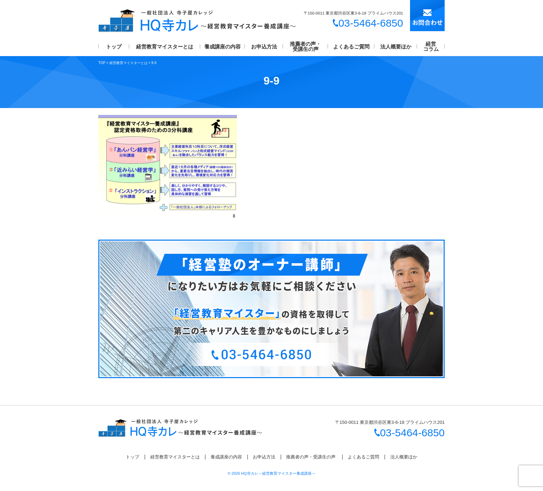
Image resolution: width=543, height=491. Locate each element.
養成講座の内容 (222, 47)
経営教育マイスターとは (164, 47)
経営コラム (431, 46)
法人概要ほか (395, 47)
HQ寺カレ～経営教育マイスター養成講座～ (278, 473)
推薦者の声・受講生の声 (305, 46)
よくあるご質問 (351, 47)
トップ (114, 47)
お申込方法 (264, 47)
